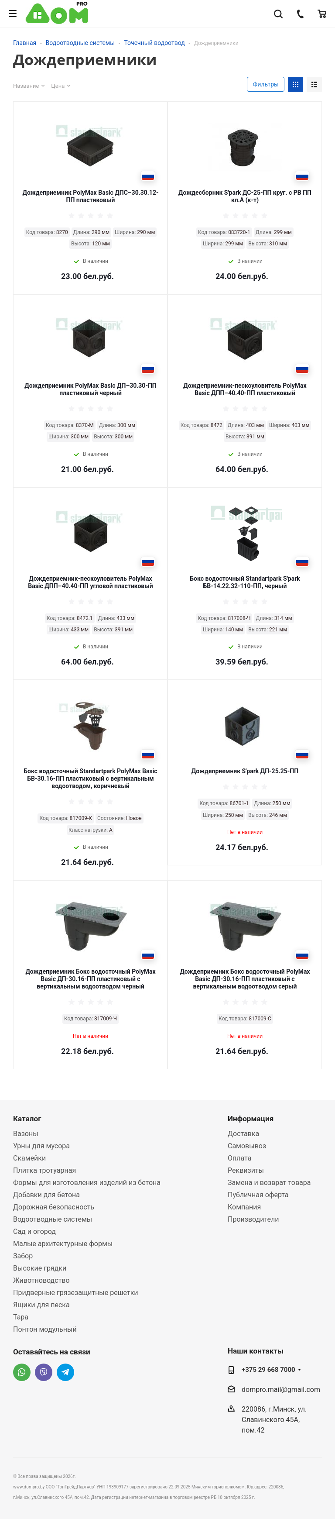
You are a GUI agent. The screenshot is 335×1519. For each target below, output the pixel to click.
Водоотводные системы (80, 42)
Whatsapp (22, 1372)
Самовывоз (247, 1146)
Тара (20, 1317)
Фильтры (266, 84)
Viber (43, 1372)
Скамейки (29, 1158)
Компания (244, 1207)
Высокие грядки (39, 1268)
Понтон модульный (45, 1329)
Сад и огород (34, 1231)
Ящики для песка (41, 1305)
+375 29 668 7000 (268, 1370)
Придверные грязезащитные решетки (75, 1292)
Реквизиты (246, 1170)
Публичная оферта (258, 1195)
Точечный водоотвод (154, 42)
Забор (23, 1256)
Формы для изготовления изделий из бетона (87, 1182)
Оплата (239, 1158)
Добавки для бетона (46, 1195)
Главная (24, 42)
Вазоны (25, 1134)
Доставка (243, 1134)
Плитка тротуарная (44, 1170)
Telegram (65, 1372)
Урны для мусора (41, 1146)
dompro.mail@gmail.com (281, 1389)
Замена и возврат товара (269, 1182)
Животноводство (41, 1280)
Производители (253, 1219)
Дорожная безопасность (53, 1207)
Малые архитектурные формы (63, 1244)
